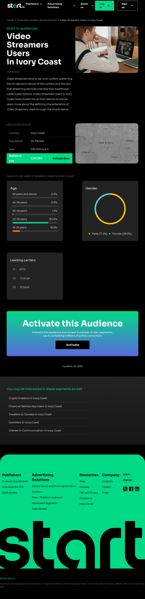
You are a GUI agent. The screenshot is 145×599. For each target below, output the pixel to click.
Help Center (86, 504)
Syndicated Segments (44, 503)
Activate (72, 345)
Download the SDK (13, 487)
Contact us (85, 498)
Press (105, 492)
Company (109, 475)
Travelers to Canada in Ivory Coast (30, 414)
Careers (106, 487)
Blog (82, 481)
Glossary (84, 487)
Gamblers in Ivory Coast (24, 422)
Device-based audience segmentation (54, 486)
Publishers (32, 3)
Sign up (124, 5)
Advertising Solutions (54, 5)
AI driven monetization (15, 481)
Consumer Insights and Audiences (37, 20)
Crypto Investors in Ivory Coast (28, 398)
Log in (102, 5)
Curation (37, 491)
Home (10, 20)
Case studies (9, 492)
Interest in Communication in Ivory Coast (35, 430)
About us (84, 5)
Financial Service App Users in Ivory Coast (35, 406)
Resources (87, 475)
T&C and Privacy (88, 492)
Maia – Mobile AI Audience (47, 497)
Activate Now (61, 158)
